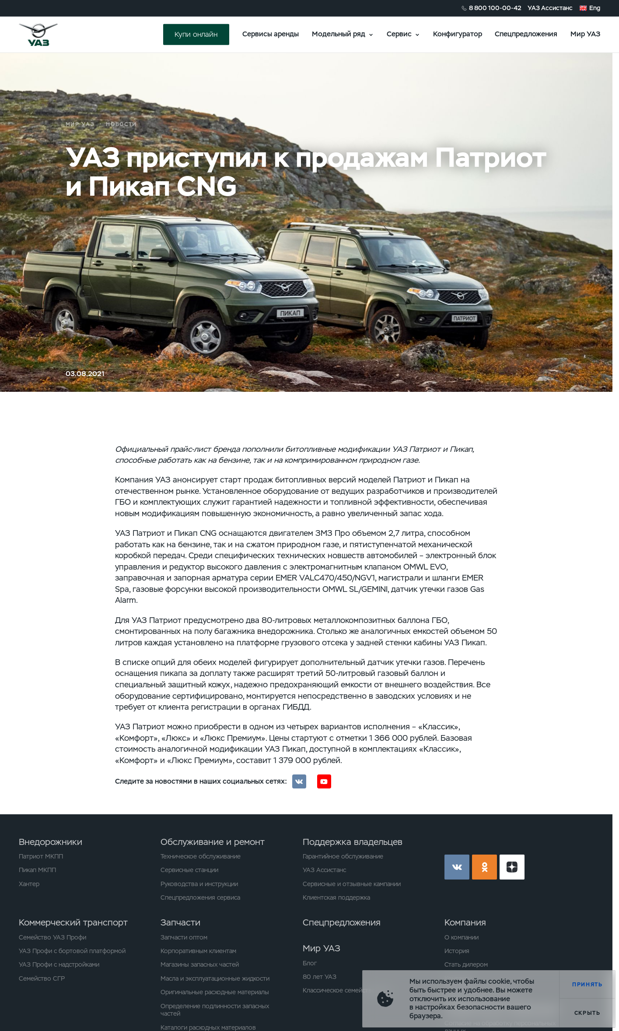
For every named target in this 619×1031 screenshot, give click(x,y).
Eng (594, 8)
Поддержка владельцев (352, 842)
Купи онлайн (196, 34)
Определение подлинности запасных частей (215, 1010)
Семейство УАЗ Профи (52, 937)
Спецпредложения (526, 34)
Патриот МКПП (41, 856)
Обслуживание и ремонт (213, 842)
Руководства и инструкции (199, 884)
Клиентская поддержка (336, 897)
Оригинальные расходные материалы (215, 992)
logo (49, 34)
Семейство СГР (42, 978)
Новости (121, 124)
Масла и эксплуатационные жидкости (215, 978)
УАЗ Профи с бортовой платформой (72, 951)
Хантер (29, 884)
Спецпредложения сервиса (200, 897)
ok (484, 867)
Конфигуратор (457, 34)
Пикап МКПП (37, 870)
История (456, 951)
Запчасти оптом (184, 937)
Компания (465, 922)
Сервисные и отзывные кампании (352, 884)
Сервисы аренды (270, 34)
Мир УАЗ (585, 34)
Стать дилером (466, 964)
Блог (310, 963)
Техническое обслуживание (201, 856)
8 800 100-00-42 (495, 8)
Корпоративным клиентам (198, 951)
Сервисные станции (189, 870)
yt (512, 867)
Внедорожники (50, 842)
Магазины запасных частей (200, 964)
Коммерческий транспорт (73, 922)
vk (456, 867)
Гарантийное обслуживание (343, 856)
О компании (461, 937)
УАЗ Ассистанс (550, 8)
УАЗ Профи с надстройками (59, 964)
